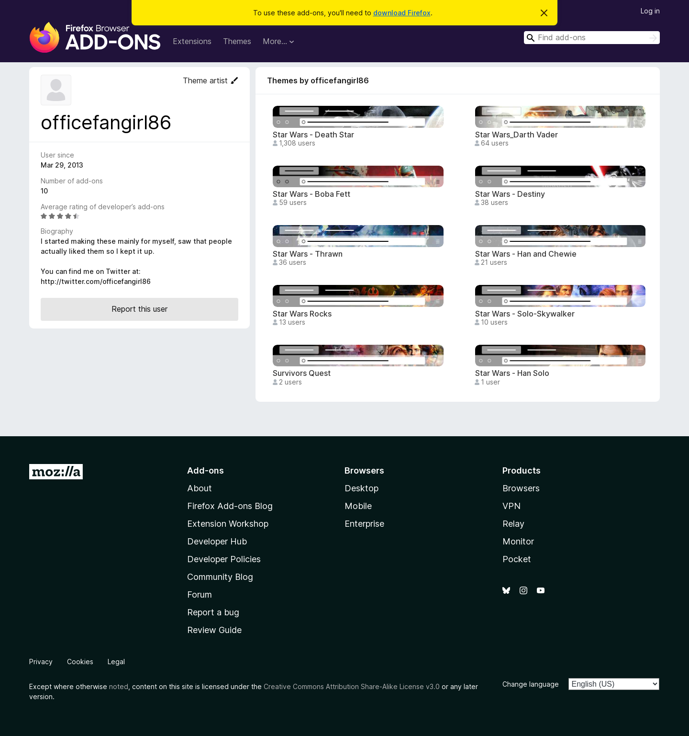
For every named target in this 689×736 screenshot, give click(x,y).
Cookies (80, 661)
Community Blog (220, 577)
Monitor (518, 541)
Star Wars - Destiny (510, 194)
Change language (530, 684)
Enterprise (364, 524)
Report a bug (213, 612)
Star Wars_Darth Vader (516, 134)
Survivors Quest (302, 373)
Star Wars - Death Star (313, 134)
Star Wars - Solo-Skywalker (525, 313)
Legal (116, 661)
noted (118, 686)
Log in (650, 11)
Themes (237, 41)
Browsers (521, 488)
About (199, 488)
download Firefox (402, 13)
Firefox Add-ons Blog (230, 506)
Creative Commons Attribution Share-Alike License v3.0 (352, 686)
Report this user (139, 309)
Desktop (361, 488)
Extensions (192, 41)
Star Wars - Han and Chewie (526, 254)
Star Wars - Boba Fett (311, 194)
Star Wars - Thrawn (308, 254)
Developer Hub (217, 541)
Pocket (516, 559)
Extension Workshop (227, 524)
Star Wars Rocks (302, 313)
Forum (199, 594)
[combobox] (592, 37)
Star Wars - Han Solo (512, 373)
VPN (511, 506)
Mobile (358, 506)
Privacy (41, 661)
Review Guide (214, 630)
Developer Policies (224, 559)
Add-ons (205, 470)
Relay (513, 524)
